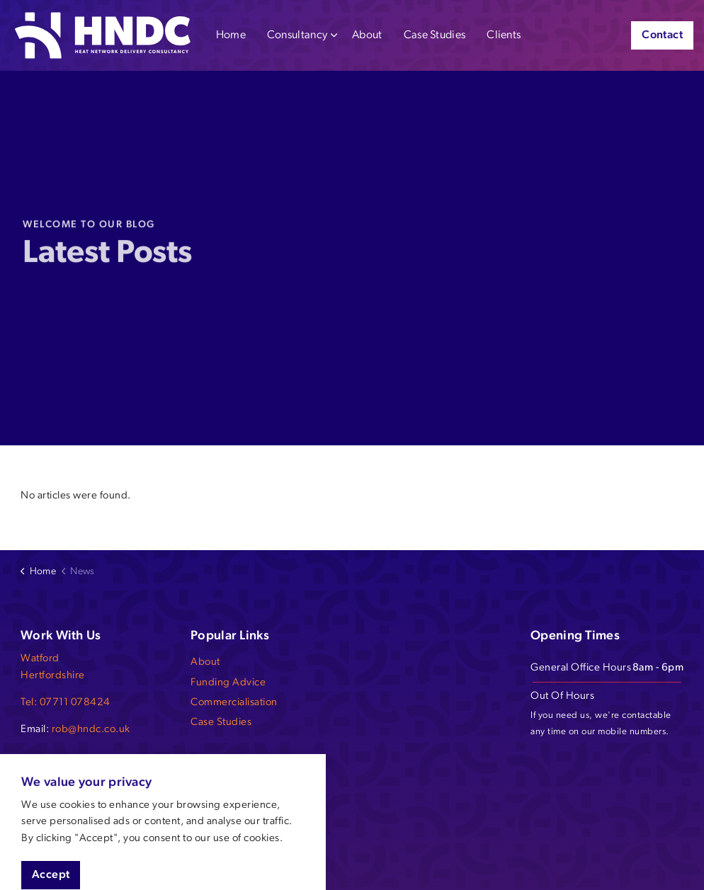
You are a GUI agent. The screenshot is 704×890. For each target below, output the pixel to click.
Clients (504, 35)
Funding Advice (228, 683)
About (367, 35)
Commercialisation (234, 702)
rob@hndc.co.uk (91, 729)
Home (231, 35)
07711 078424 (75, 702)
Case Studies (435, 35)
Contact (662, 35)
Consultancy (297, 35)
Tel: (30, 702)
